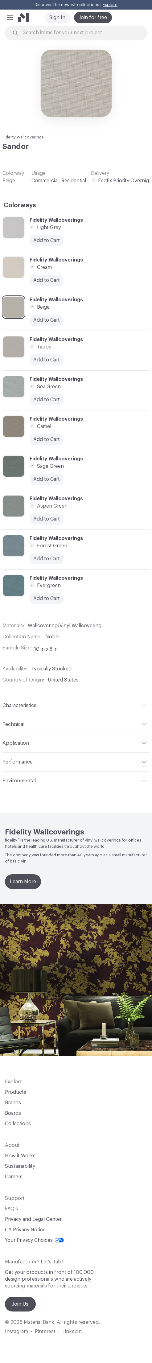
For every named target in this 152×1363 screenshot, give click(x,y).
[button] (10, 18)
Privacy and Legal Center (33, 1219)
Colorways (20, 205)
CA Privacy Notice (25, 1229)
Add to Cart (46, 479)
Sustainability (20, 1166)
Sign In (57, 17)
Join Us (20, 1304)
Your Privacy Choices (34, 1240)
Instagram (16, 1331)
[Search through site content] (79, 32)
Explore (110, 5)
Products (15, 1092)
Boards (13, 1113)
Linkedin (72, 1331)
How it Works (20, 1155)
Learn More (23, 881)
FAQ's (11, 1208)
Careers (14, 1176)
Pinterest (45, 1331)
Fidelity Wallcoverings (23, 137)
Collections (18, 1123)
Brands (13, 1102)
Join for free (93, 17)
